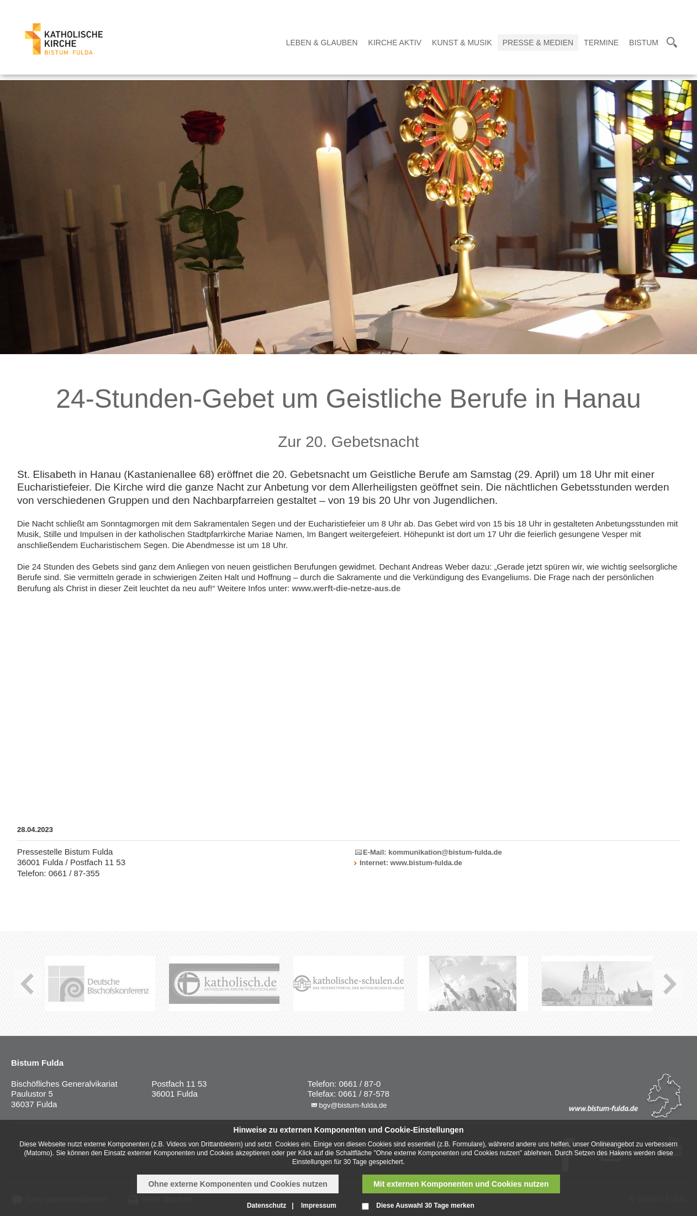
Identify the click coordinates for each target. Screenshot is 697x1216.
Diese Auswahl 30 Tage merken (425, 1205)
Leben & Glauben (322, 42)
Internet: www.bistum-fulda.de (411, 863)
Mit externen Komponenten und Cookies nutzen (460, 1184)
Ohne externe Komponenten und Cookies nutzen (237, 1184)
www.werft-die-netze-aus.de (346, 588)
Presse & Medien (538, 42)
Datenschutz (266, 1205)
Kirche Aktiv (394, 42)
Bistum (643, 42)
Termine (601, 42)
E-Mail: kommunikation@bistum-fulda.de (432, 852)
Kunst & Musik (462, 42)
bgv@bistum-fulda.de (353, 1105)
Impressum (318, 1205)
